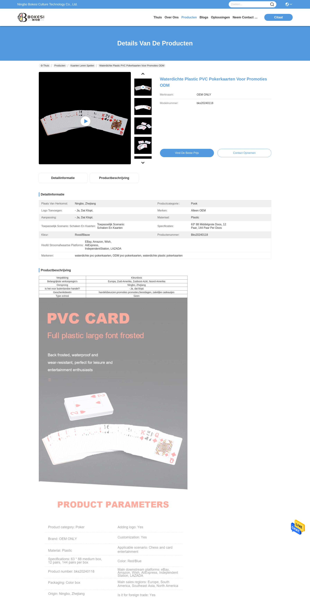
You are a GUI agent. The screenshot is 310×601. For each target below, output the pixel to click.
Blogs (149, 530)
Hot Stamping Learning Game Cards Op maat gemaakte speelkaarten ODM (125, 383)
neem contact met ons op (246, 17)
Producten (59, 65)
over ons (172, 17)
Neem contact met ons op (160, 546)
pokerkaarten (198, 287)
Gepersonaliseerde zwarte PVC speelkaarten (243, 383)
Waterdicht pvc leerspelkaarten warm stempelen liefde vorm (66, 383)
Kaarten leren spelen (82, 65)
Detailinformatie (63, 178)
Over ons (152, 516)
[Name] (272, 4)
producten (189, 17)
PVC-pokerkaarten (229, 287)
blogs (204, 17)
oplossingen (220, 17)
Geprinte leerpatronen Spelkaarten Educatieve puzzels (66, 466)
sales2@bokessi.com (56, 539)
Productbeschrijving (114, 178)
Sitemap (59, 588)
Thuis (158, 17)
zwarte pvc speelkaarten (225, 280)
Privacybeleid (46, 588)
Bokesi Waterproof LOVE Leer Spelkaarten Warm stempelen (184, 383)
